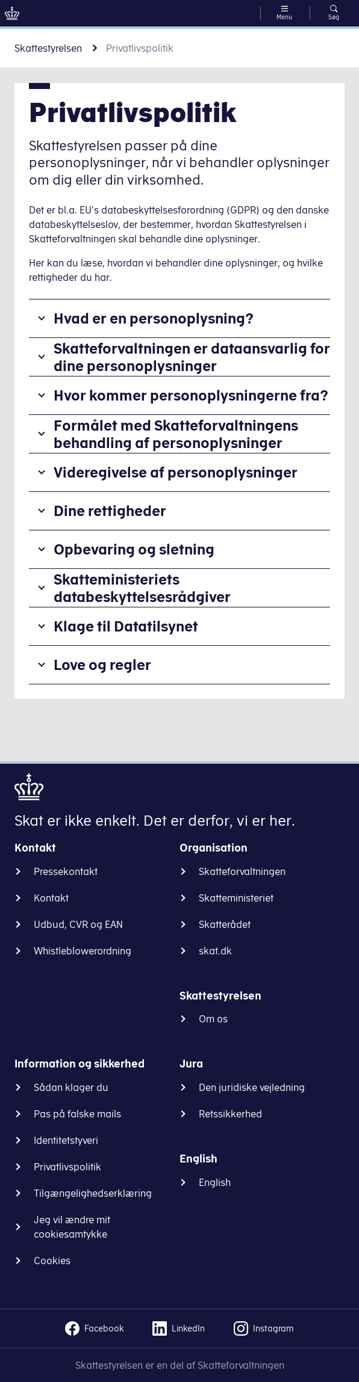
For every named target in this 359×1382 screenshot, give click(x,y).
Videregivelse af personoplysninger (176, 472)
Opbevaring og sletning (134, 549)
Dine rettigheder (110, 510)
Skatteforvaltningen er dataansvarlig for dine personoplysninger (192, 357)
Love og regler (102, 664)
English (215, 1182)
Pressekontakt (66, 871)
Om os (213, 1018)
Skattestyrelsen (48, 48)
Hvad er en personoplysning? (154, 318)
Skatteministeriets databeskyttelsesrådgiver (142, 588)
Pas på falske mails (77, 1113)
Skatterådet (225, 924)
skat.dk (215, 950)
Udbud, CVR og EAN (78, 924)
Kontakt (51, 897)
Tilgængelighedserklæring (93, 1193)
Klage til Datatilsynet (126, 626)
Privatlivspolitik (67, 1166)
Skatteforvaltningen (242, 871)
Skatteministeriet (236, 897)
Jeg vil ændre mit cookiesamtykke (72, 1226)
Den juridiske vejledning (252, 1087)
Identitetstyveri (66, 1140)
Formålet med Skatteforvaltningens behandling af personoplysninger (176, 434)
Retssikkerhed (230, 1113)
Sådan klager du (71, 1087)
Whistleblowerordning (82, 950)
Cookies (52, 1260)
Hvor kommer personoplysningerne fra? (191, 395)
